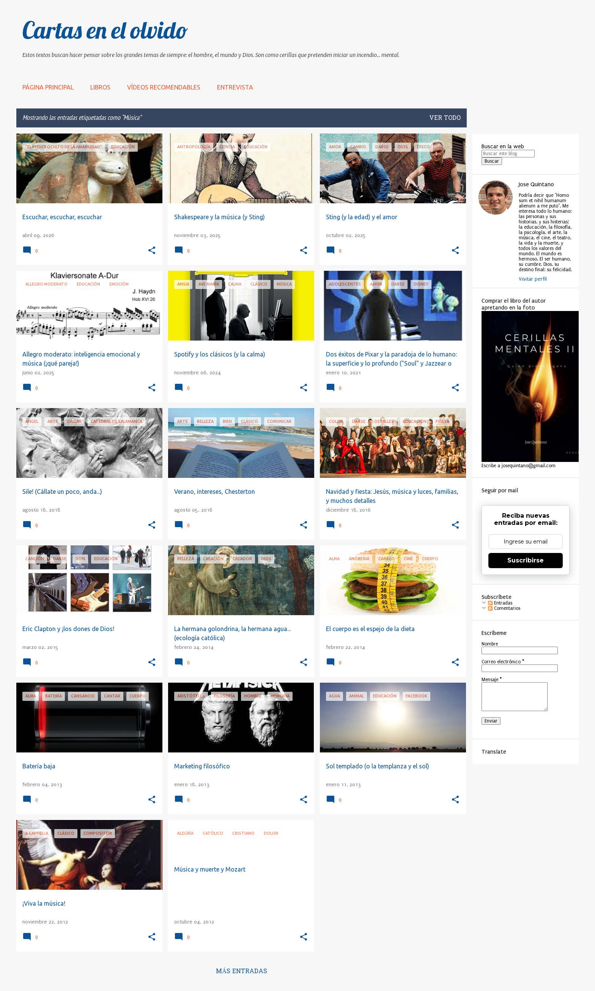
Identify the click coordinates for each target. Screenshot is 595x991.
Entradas (500, 603)
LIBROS (100, 87)
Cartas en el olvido (105, 30)
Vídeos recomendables (163, 87)
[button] (151, 251)
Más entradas (241, 971)
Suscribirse (525, 560)
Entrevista (235, 87)
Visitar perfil (533, 279)
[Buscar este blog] (508, 153)
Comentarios (504, 608)
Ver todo (445, 118)
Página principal (48, 87)
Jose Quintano (536, 184)
